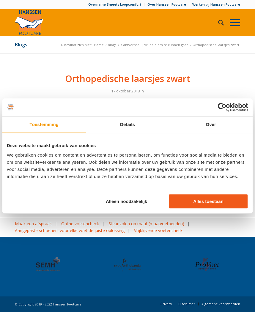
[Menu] (232, 22)
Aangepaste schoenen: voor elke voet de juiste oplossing (70, 230)
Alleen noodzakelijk (126, 201)
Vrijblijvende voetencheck (158, 230)
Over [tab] (211, 124)
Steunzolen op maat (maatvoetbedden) (146, 223)
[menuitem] (114, 4)
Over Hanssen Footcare (166, 4)
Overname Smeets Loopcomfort (114, 4)
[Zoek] (218, 22)
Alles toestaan (208, 201)
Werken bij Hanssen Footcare (216, 4)
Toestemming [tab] (44, 124)
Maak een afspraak (33, 223)
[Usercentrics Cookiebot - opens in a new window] (222, 107)
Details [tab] (127, 124)
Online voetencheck (80, 223)
